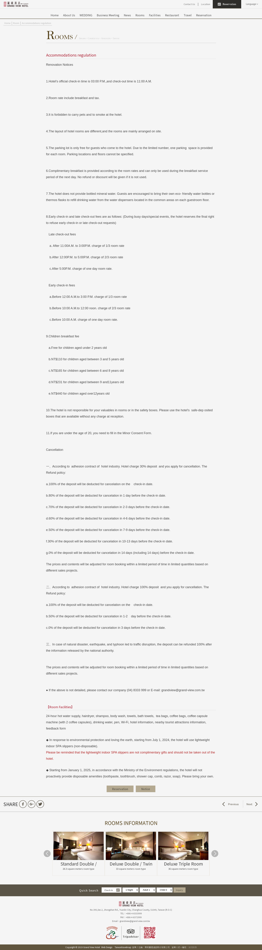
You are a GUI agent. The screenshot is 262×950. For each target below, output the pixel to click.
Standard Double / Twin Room (79, 863)
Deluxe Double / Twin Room (131, 863)
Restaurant (172, 15)
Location (205, 4)
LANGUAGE (251, 4)
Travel (188, 15)
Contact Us (189, 4)
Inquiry (179, 890)
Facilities (155, 15)
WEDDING (86, 15)
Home (55, 15)
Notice (145, 789)
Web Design (106, 947)
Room (16, 23)
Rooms (139, 15)
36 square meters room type (183, 868)
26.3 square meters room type (78, 868)
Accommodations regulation (36, 23)
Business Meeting (108, 15)
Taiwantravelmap (123, 947)
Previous (233, 804)
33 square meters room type (131, 868)
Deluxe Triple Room (183, 863)
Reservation (203, 15)
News (127, 15)
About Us (69, 15)
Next (249, 804)
